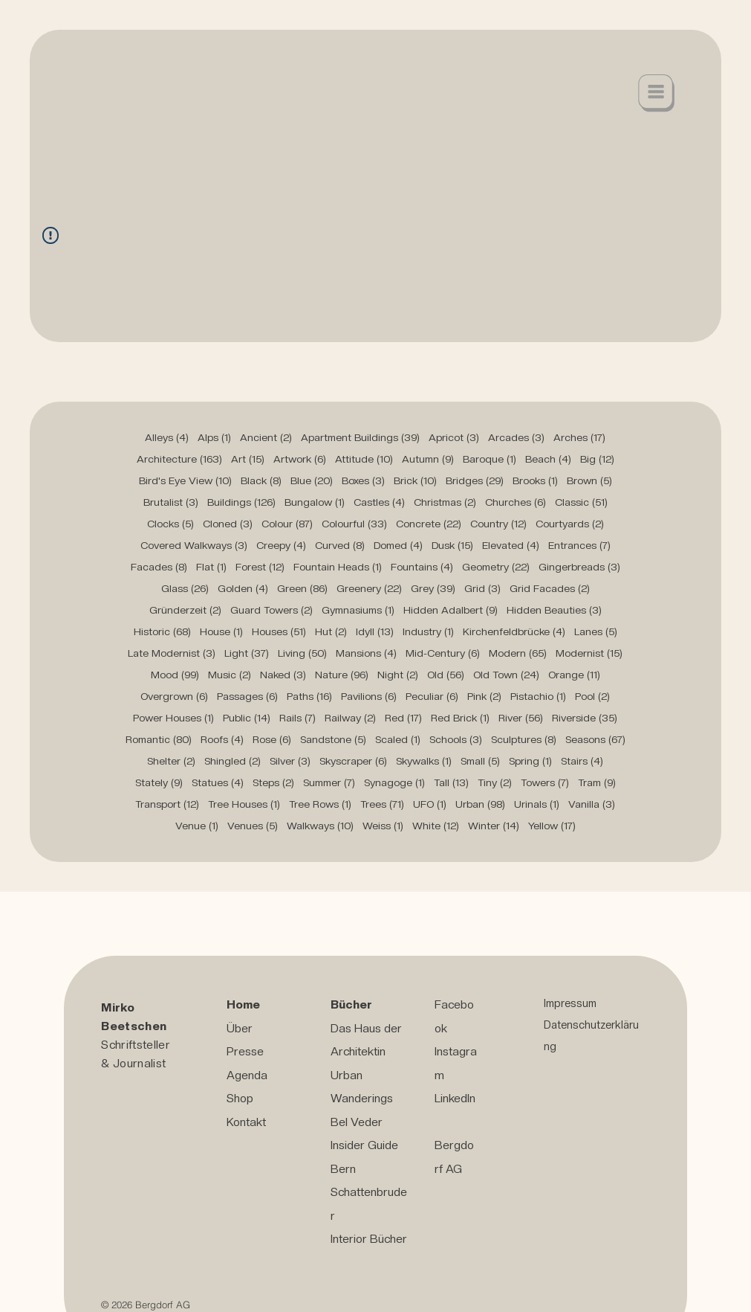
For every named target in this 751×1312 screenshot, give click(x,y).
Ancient (266, 437)
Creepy (281, 545)
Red (403, 718)
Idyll (375, 631)
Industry (428, 631)
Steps (273, 782)
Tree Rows (320, 804)
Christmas (445, 502)
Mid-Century (443, 653)
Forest (260, 567)
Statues (218, 782)
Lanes (595, 631)
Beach (548, 459)
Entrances (579, 545)
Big (597, 459)
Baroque (489, 459)
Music (229, 675)
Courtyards (570, 524)
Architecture (179, 459)
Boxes (363, 480)
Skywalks (424, 761)
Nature (341, 675)
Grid (482, 588)
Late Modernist (171, 653)
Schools (455, 739)
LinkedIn (455, 1098)
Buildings (241, 502)
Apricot (454, 437)
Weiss (383, 826)
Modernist (589, 653)
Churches (515, 502)
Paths (309, 696)
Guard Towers (271, 610)
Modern (518, 653)
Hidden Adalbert (450, 610)
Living (302, 653)
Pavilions (369, 696)
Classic (581, 502)
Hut (331, 631)
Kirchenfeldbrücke (514, 631)
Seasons (595, 739)
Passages (247, 696)
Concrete (428, 524)
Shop (240, 1098)
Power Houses (173, 718)
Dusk (452, 545)
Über (240, 1028)
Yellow (552, 826)
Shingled (232, 761)
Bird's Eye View (185, 480)
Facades (159, 567)
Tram (597, 782)
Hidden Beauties (554, 610)
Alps (214, 437)
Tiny (495, 782)
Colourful (354, 524)
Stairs (582, 761)
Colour (287, 524)
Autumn (428, 459)
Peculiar (432, 696)
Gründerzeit (185, 610)
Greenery (369, 588)
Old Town (506, 675)
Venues (252, 826)
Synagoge (394, 782)
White (435, 826)
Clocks (170, 524)
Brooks (535, 480)
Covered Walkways (193, 545)
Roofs (222, 739)
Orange (574, 675)
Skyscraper (353, 761)
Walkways (320, 826)
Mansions (366, 653)
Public (246, 718)
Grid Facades (550, 588)
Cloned (228, 524)
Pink (484, 696)
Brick (415, 480)
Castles (379, 502)
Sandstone (333, 739)
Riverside (584, 718)
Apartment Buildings (360, 437)
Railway (350, 718)
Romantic (159, 739)
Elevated (510, 545)
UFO (429, 804)
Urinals (536, 804)
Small (480, 761)
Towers (545, 782)
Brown (589, 480)
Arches (579, 437)
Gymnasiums (358, 610)
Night (397, 675)
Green (302, 588)
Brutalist (170, 502)
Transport (167, 804)
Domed (398, 545)
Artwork (299, 459)
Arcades (516, 437)
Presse (245, 1051)
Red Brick (460, 718)
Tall (451, 782)
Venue (196, 826)
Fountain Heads (337, 567)
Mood (175, 675)
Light (246, 653)
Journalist (139, 1063)
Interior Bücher (369, 1239)
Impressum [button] (570, 1003)
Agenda (247, 1075)
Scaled (397, 739)
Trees (382, 804)
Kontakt (246, 1122)
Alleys (167, 437)
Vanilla (591, 804)
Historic (162, 631)
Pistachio (538, 696)
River (520, 718)
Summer (329, 782)
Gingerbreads (579, 567)
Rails (297, 718)
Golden (243, 588)
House (221, 631)
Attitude (364, 459)
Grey (433, 588)
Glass (185, 588)
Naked (283, 675)
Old (445, 675)
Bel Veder (357, 1122)
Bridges (475, 480)
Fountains (422, 567)
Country (498, 524)
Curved (340, 545)
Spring (530, 761)
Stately (159, 782)
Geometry (496, 567)
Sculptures (523, 739)
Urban (480, 804)
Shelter (171, 761)
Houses (279, 631)
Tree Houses (244, 804)
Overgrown (174, 696)
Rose (272, 739)
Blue (311, 480)
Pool (592, 696)
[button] (656, 93)
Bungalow (315, 502)
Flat (211, 567)
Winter (493, 826)
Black (261, 480)
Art (247, 459)
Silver (290, 761)
